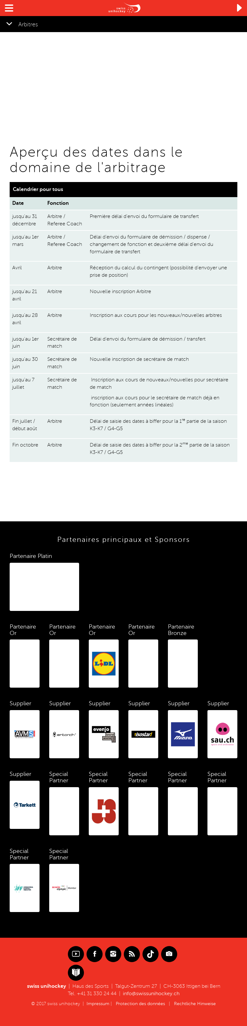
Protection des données (140, 1003)
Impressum (98, 1003)
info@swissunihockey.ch (151, 993)
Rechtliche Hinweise (195, 1003)
